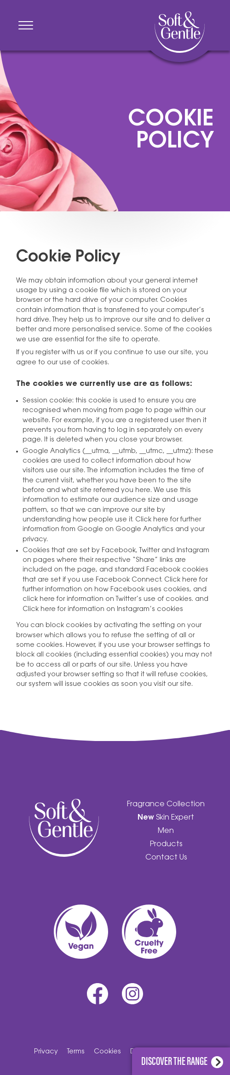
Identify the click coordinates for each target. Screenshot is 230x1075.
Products (166, 844)
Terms (76, 1051)
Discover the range (182, 1060)
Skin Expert (166, 817)
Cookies (107, 1051)
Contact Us (166, 857)
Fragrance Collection (166, 804)
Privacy (46, 1051)
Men (166, 831)
